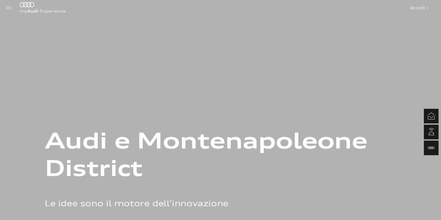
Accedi (419, 7)
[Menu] (8, 7)
